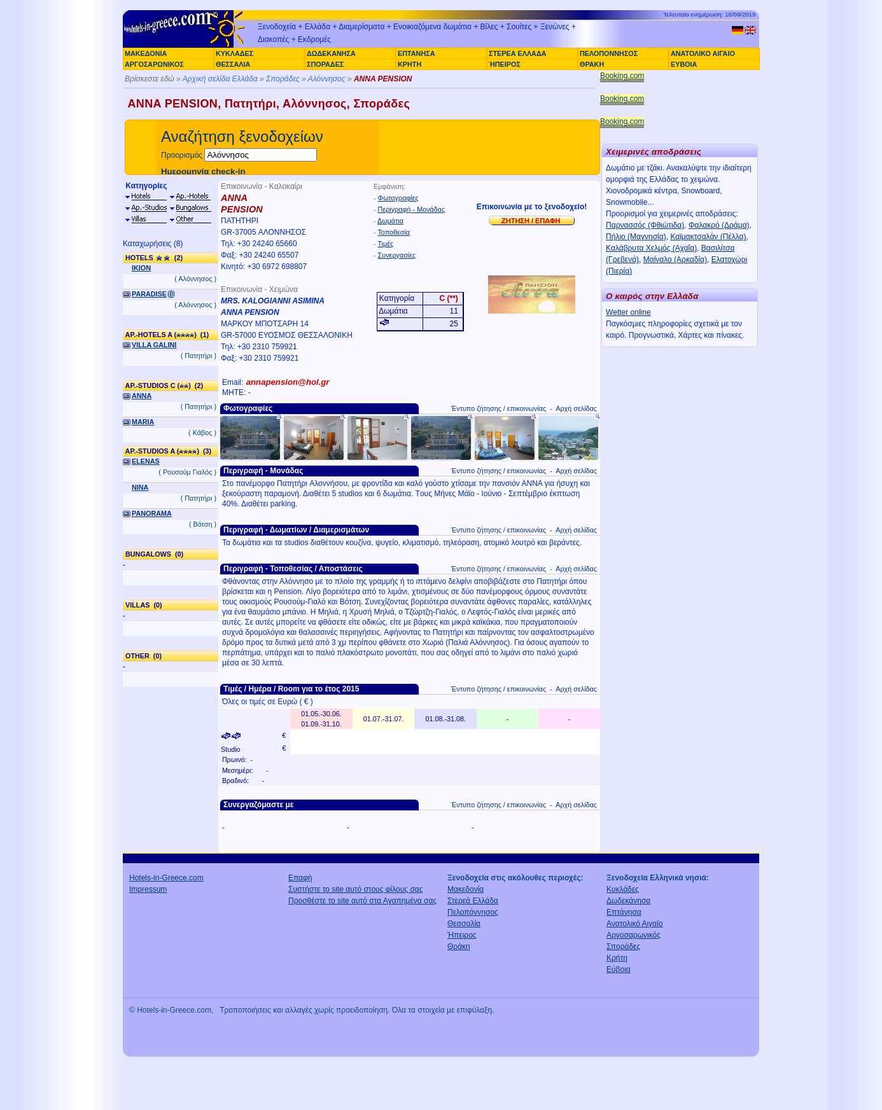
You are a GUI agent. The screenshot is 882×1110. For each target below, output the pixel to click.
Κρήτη (616, 958)
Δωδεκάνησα (628, 900)
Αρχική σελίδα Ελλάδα (220, 78)
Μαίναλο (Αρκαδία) (675, 259)
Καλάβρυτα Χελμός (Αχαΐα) (651, 248)
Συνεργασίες (397, 255)
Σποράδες (283, 78)
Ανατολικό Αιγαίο (634, 923)
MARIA (143, 422)
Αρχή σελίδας (576, 408)
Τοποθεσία (393, 232)
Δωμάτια (390, 221)
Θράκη (458, 946)
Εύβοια (618, 969)
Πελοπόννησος (472, 912)
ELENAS (146, 461)
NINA (140, 487)
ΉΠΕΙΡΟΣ (505, 64)
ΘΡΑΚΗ (592, 64)
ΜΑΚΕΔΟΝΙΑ (146, 53)
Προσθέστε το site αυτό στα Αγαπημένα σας (362, 900)
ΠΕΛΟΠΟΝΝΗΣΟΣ (609, 53)
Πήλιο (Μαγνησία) (636, 236)
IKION (141, 268)
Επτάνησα (623, 912)
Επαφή (300, 877)
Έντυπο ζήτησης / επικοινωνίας (498, 408)
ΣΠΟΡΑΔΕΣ (325, 64)
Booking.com (622, 75)
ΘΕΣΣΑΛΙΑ (233, 64)
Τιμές (385, 243)
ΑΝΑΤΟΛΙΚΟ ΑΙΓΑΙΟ (703, 53)
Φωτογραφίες (398, 198)
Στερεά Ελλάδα (472, 900)
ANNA (141, 395)
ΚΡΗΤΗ (409, 64)
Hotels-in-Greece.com (166, 877)
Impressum (148, 889)
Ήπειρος (462, 935)
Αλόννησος (327, 78)
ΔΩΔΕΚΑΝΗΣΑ (331, 53)
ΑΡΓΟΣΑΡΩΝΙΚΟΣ (154, 64)
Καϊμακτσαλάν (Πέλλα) (708, 236)
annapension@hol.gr (288, 382)
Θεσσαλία (463, 923)
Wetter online (628, 312)
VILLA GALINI (154, 345)
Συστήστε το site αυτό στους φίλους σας (355, 889)
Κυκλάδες (622, 889)
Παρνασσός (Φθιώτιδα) (645, 225)
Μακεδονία (465, 889)
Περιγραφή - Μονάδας (411, 209)
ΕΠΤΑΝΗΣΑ (416, 53)
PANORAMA (152, 513)
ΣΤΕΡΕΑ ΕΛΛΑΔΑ (517, 53)
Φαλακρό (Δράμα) (719, 225)
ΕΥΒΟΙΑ (684, 64)
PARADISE (149, 294)
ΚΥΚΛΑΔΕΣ (234, 53)
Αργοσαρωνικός (633, 935)
